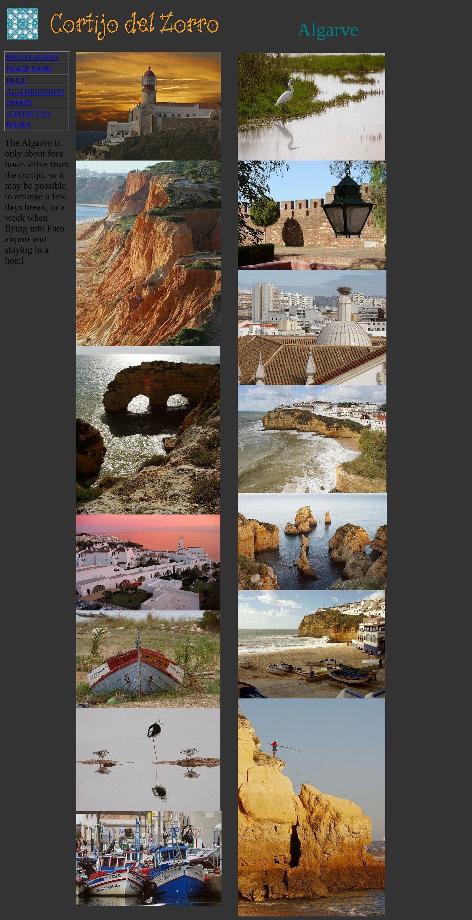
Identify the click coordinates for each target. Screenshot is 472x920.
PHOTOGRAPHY (32, 57)
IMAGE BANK (29, 69)
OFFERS (19, 103)
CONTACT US (28, 114)
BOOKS (18, 125)
